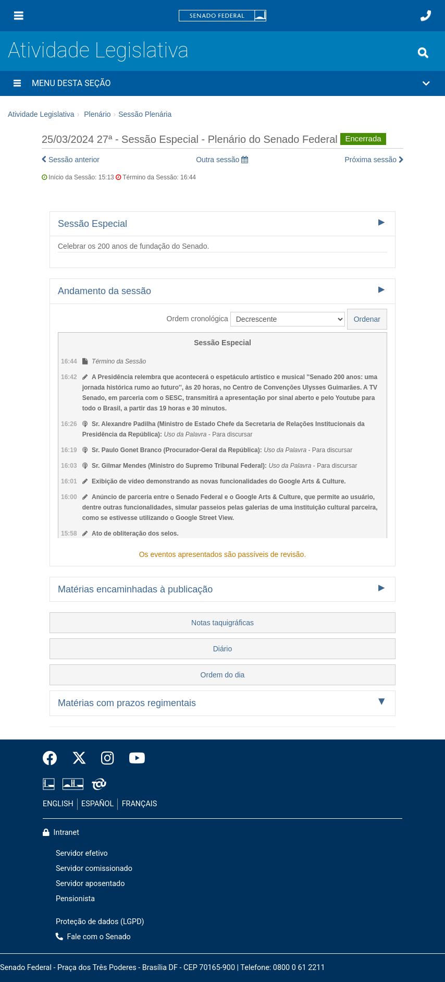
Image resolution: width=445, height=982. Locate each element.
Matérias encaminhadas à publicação (135, 589)
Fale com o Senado (93, 936)
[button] (222, 83)
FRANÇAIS (139, 803)
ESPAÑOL (97, 803)
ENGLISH (58, 803)
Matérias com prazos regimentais (127, 703)
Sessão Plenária (144, 114)
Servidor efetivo (82, 853)
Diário (222, 649)
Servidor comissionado (94, 868)
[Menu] (18, 15)
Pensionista (75, 898)
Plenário (97, 114)
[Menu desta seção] (17, 83)
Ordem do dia (223, 675)
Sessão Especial (92, 224)
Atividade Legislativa (98, 50)
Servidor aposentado (90, 883)
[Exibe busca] (423, 52)
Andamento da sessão (104, 291)
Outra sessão (222, 159)
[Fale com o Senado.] (426, 15)
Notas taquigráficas (222, 623)
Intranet (61, 832)
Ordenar (367, 319)
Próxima (374, 159)
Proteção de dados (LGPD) (100, 921)
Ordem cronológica (197, 318)
